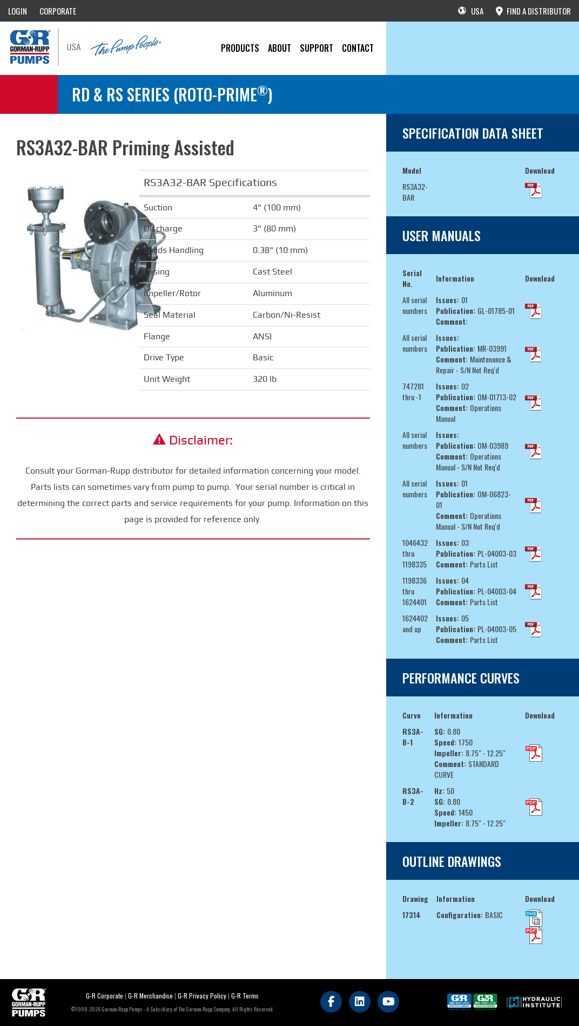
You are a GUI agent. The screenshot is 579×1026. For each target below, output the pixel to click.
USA (470, 11)
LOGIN (17, 11)
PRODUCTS (240, 48)
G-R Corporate (104, 995)
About (279, 48)
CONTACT (358, 48)
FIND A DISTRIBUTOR (533, 11)
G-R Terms (245, 995)
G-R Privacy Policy (202, 995)
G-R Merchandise (150, 995)
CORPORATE (57, 11)
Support (316, 48)
